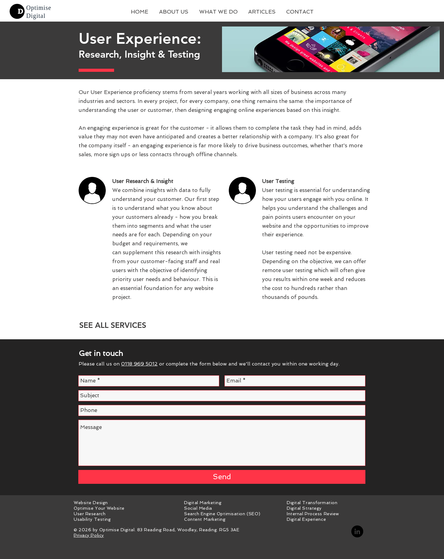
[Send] (221, 477)
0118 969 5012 (139, 364)
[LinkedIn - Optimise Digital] (357, 531)
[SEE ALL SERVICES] (112, 325)
